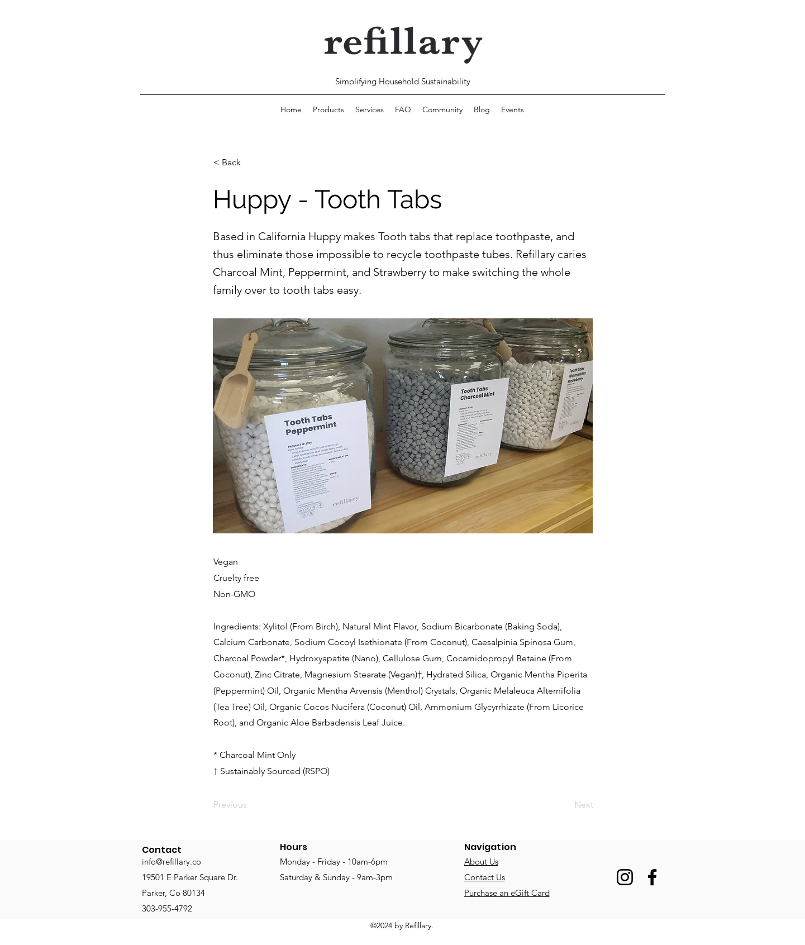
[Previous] (250, 805)
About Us (481, 861)
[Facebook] (652, 877)
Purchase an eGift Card (507, 892)
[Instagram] (625, 877)
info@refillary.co (171, 861)
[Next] (565, 805)
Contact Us (484, 877)
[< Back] (250, 162)
